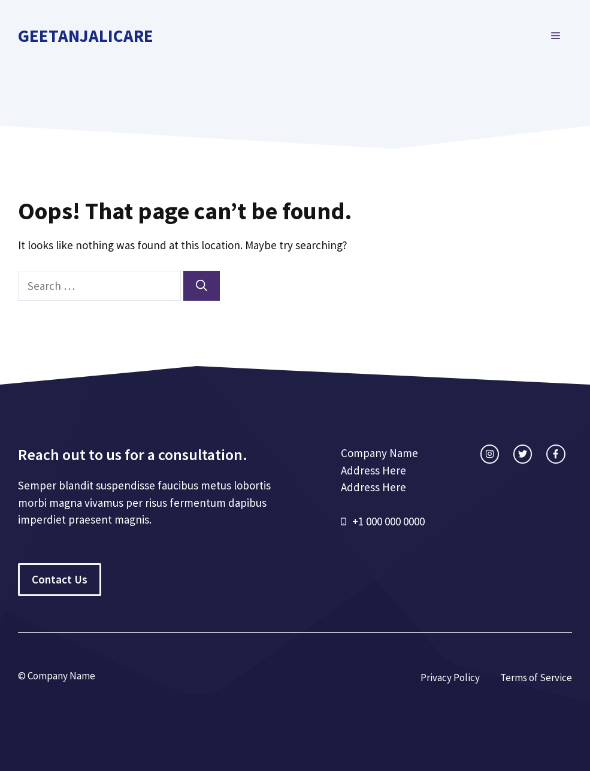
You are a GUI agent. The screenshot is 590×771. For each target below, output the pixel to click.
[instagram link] (489, 454)
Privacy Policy (450, 677)
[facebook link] (555, 454)
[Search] (201, 286)
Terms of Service (536, 677)
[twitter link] (522, 454)
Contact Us (59, 579)
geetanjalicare (85, 36)
